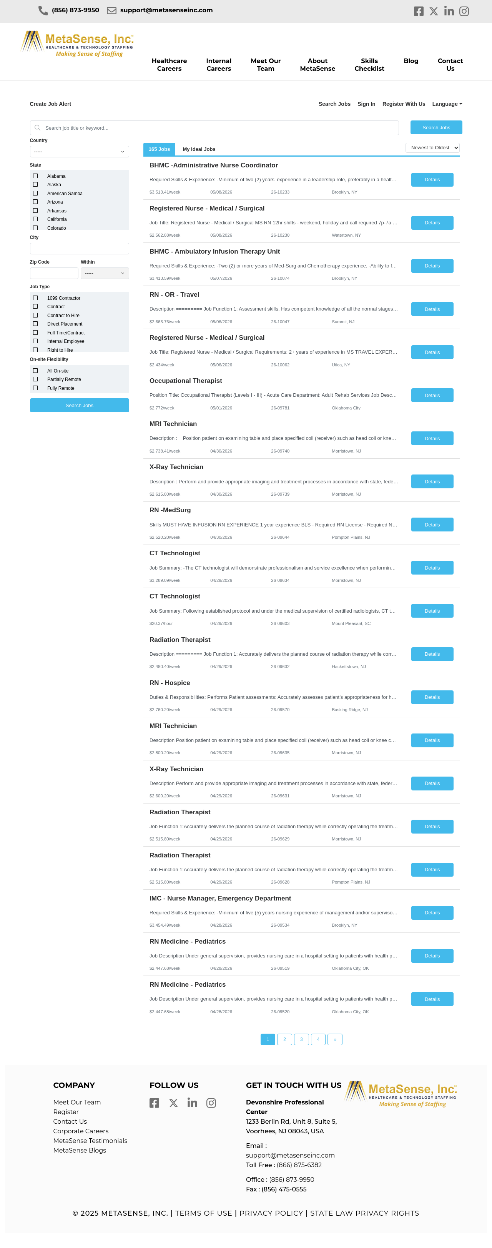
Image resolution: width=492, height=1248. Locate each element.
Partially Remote (64, 379)
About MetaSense (318, 64)
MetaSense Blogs (79, 1150)
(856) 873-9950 (75, 10)
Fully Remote (61, 388)
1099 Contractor (63, 298)
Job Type (40, 286)
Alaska (54, 184)
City (34, 237)
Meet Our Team (266, 64)
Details (432, 179)
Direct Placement (64, 324)
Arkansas (56, 211)
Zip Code (40, 262)
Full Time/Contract (66, 333)
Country (39, 140)
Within (88, 262)
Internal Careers (219, 64)
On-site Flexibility (49, 359)
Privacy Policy (271, 1213)
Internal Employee (66, 341)
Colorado (56, 228)
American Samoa (65, 193)
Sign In (366, 104)
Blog (411, 61)
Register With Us (404, 104)
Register (66, 1112)
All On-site (57, 371)
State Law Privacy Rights (364, 1213)
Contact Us (450, 64)
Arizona (55, 202)
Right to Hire (60, 350)
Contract (56, 306)
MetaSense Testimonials (90, 1140)
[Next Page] (334, 1039)
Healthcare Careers (169, 64)
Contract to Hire (63, 315)
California (57, 219)
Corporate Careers (80, 1131)
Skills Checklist (369, 64)
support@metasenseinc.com (166, 10)
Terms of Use (204, 1213)
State (35, 165)
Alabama (56, 176)
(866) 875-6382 (299, 1165)
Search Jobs (335, 104)
